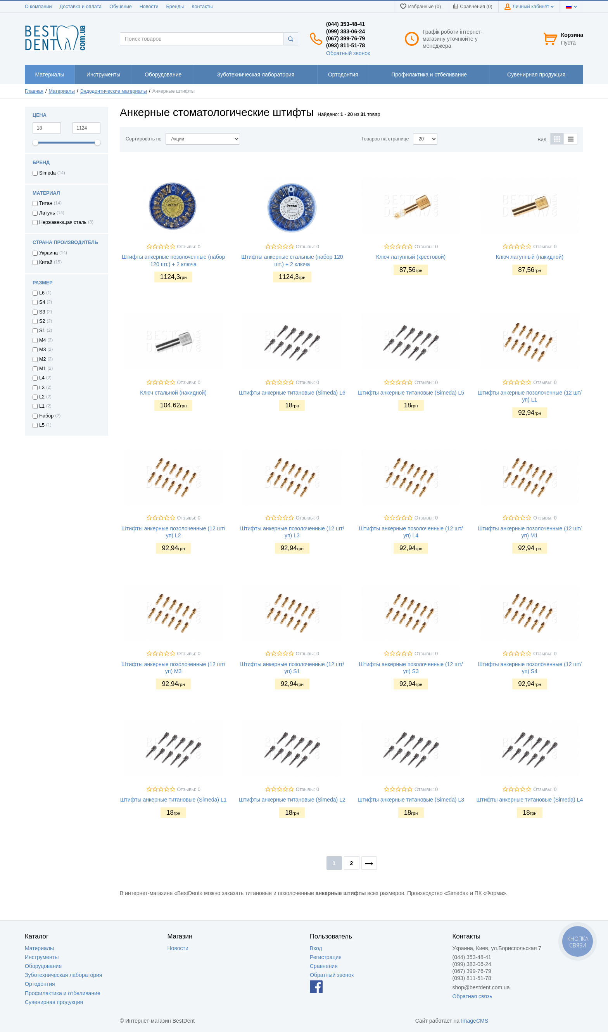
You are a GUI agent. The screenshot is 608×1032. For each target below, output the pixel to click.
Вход (316, 948)
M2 (42, 359)
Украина (48, 253)
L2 (42, 397)
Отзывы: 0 (188, 246)
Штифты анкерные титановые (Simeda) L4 (530, 800)
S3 (42, 312)
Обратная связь (472, 996)
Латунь (47, 213)
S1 (42, 330)
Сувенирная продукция (54, 1002)
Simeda (47, 173)
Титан (45, 203)
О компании (38, 6)
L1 (42, 406)
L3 (42, 387)
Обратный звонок (348, 53)
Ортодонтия (40, 984)
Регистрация (326, 957)
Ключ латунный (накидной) (529, 257)
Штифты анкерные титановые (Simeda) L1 (173, 800)
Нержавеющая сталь (62, 222)
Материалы (62, 91)
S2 (42, 321)
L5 (42, 425)
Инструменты (42, 957)
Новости (149, 6)
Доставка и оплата (80, 6)
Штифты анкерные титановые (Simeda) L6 (292, 393)
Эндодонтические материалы (113, 91)
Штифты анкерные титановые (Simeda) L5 (411, 393)
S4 (42, 302)
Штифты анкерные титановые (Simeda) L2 (292, 800)
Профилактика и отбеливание (62, 993)
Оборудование (43, 966)
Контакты (202, 6)
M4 (42, 340)
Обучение (120, 6)
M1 (42, 368)
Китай (45, 262)
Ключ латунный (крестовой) (411, 257)
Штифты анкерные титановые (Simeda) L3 (411, 800)
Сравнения (324, 966)
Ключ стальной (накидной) (173, 393)
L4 (42, 378)
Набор (46, 416)
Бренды (175, 6)
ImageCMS (474, 1021)
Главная (34, 91)
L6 (42, 293)
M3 (42, 349)
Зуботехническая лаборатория (63, 975)
